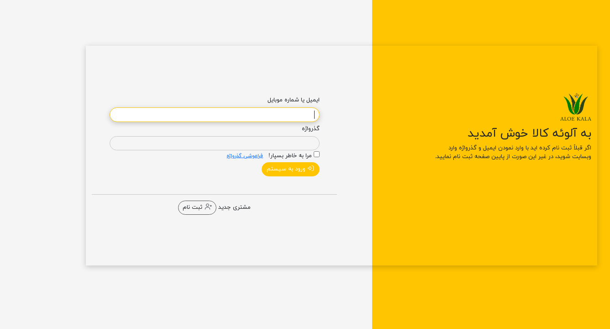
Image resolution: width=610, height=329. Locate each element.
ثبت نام (160, 207)
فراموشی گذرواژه (208, 155)
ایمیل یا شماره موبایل (257, 100)
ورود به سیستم (254, 169)
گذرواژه (274, 129)
